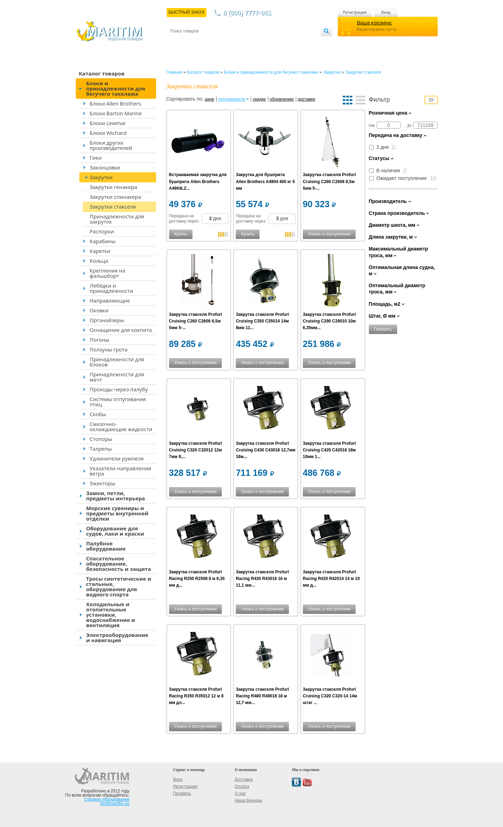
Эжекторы (102, 483)
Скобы (98, 414)
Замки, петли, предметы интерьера (115, 495)
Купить (181, 234)
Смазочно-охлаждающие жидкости (121, 426)
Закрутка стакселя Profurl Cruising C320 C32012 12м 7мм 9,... (195, 450)
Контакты (178, 42)
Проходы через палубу (119, 389)
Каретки (100, 250)
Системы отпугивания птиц (118, 402)
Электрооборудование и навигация (117, 637)
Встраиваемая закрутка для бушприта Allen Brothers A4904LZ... (198, 181)
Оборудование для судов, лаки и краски (115, 531)
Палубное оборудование (106, 546)
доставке (306, 99)
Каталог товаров (102, 73)
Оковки (99, 310)
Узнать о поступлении (329, 234)
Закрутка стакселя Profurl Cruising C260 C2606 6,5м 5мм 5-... (195, 321)
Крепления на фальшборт (107, 273)
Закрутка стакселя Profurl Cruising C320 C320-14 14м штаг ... (330, 696)
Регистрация (355, 12)
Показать (383, 329)
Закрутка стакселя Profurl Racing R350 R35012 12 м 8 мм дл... (196, 696)
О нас (240, 793)
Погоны (99, 339)
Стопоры (101, 438)
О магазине (254, 42)
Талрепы (101, 448)
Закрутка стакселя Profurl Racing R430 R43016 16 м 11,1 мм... (262, 579)
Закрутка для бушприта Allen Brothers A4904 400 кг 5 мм (265, 181)
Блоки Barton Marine (116, 113)
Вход (386, 12)
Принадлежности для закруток (117, 219)
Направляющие (110, 300)
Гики (96, 157)
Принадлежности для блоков (117, 362)
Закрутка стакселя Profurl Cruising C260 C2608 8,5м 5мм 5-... (329, 181)
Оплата (227, 42)
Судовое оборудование (107, 799)
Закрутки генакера (113, 186)
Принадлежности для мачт (117, 377)
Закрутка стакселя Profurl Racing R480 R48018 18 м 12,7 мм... (262, 696)
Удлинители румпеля (117, 458)
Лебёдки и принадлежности (111, 288)
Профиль (182, 793)
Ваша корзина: (374, 22)
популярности (231, 99)
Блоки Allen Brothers (115, 103)
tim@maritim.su (115, 803)
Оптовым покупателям (298, 42)
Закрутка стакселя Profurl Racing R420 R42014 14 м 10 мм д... (331, 579)
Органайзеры (107, 320)
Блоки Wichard (108, 132)
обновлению (282, 99)
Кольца (99, 260)
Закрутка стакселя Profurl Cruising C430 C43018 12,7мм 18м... (266, 450)
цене (209, 99)
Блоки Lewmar (108, 122)
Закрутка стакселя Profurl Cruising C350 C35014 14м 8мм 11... (262, 321)
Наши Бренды (248, 800)
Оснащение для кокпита (121, 329)
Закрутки (101, 177)
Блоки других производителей (111, 145)
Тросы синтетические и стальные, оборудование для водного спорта (119, 586)
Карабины (103, 241)
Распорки (102, 231)
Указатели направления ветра (120, 471)
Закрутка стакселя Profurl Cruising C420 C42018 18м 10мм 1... (329, 450)
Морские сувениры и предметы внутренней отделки (117, 513)
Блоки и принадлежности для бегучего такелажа (115, 88)
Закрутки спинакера (115, 196)
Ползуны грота (108, 349)
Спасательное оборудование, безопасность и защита (118, 563)
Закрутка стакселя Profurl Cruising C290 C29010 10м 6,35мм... (329, 321)
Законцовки (105, 167)
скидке (259, 99)
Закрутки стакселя (113, 206)
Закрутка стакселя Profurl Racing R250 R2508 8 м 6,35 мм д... (197, 579)
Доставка (204, 42)
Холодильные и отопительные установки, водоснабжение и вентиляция (110, 615)
